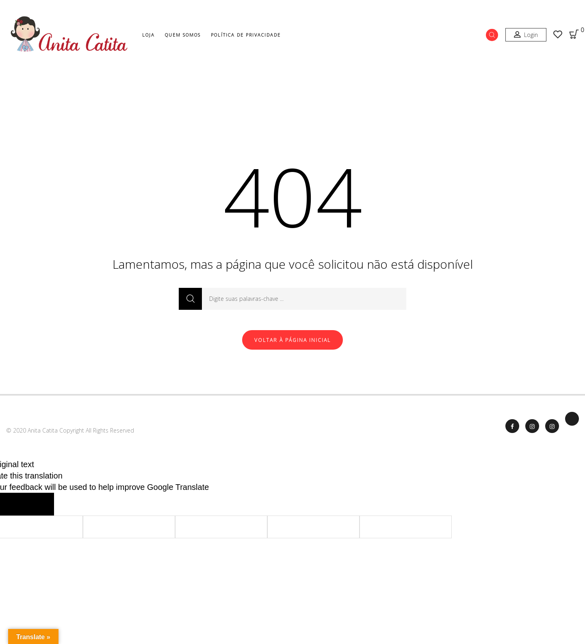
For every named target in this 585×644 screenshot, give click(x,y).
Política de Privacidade (246, 35)
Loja (148, 35)
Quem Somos (183, 35)
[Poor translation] (38, 504)
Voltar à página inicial (292, 340)
